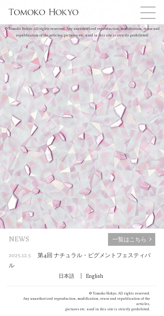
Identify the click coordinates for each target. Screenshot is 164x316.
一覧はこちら (129, 239)
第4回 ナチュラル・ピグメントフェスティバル (79, 260)
